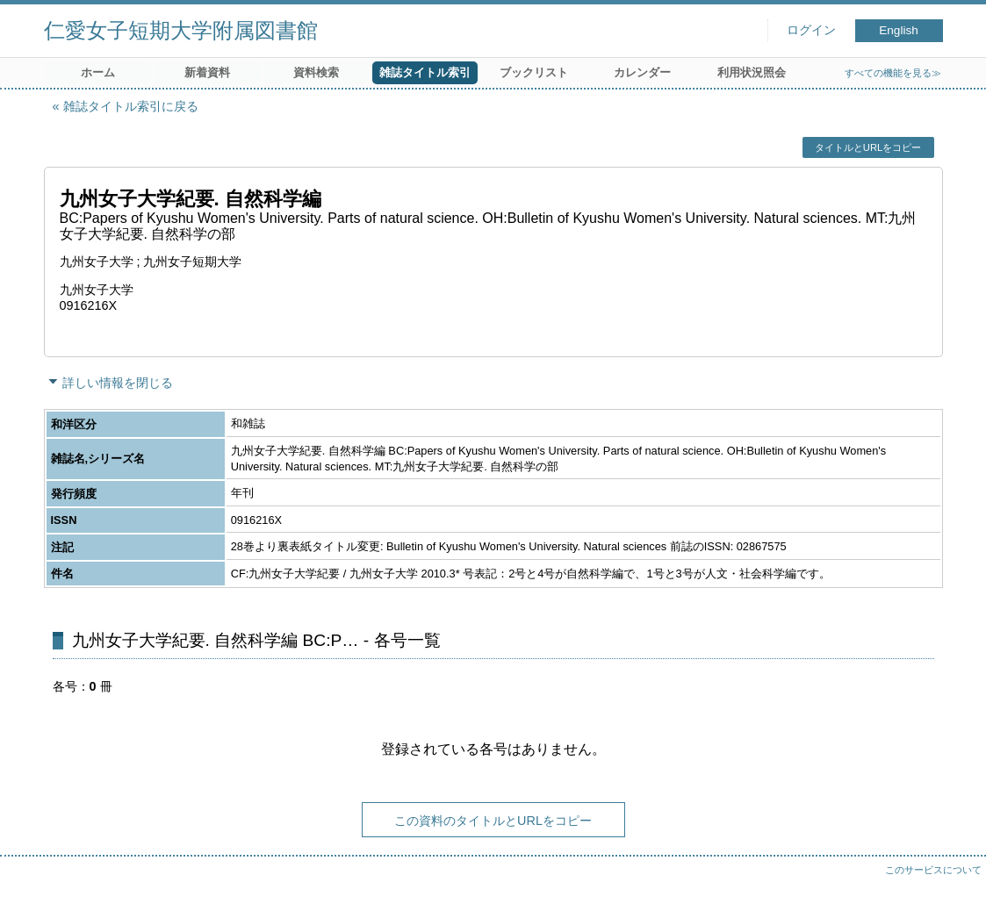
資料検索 (316, 72)
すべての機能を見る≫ (893, 73)
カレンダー (642, 72)
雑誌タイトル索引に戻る (130, 106)
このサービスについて (933, 869)
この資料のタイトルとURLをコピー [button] (493, 821)
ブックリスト (534, 72)
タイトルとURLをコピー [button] (868, 147)
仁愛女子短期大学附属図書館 (181, 30)
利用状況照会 (751, 72)
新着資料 (207, 72)
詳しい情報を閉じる (117, 383)
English (898, 30)
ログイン (811, 30)
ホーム (98, 72)
